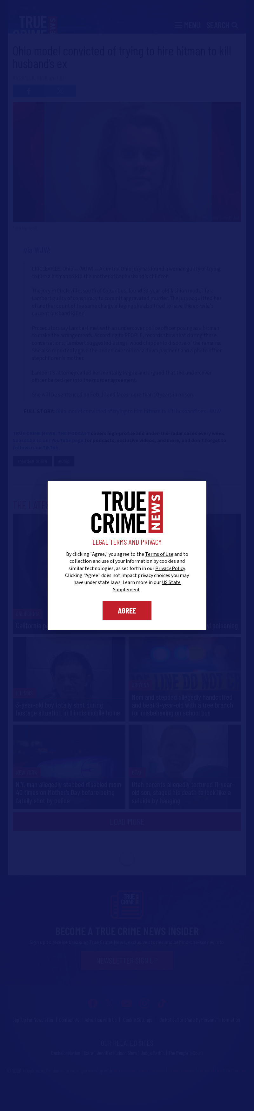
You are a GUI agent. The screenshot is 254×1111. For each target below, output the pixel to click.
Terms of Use (159, 554)
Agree (127, 610)
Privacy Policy (170, 568)
